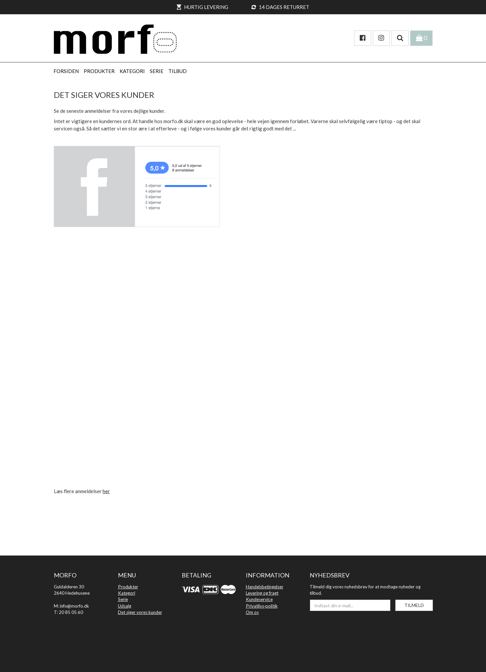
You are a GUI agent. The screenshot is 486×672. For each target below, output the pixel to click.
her (106, 491)
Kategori (126, 593)
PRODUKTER (99, 71)
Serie (123, 599)
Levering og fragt (262, 593)
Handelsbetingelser (264, 586)
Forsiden (66, 71)
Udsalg (124, 606)
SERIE (156, 71)
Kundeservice (259, 599)
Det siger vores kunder (140, 612)
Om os (252, 612)
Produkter (128, 586)
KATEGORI (132, 71)
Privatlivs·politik (262, 606)
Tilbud (177, 71)
